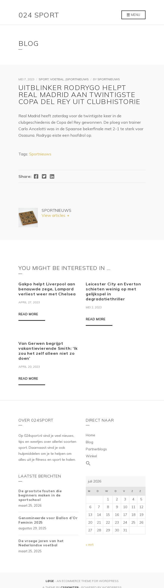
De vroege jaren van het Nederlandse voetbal (41, 543)
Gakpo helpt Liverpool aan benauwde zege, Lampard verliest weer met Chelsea (47, 288)
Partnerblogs (96, 449)
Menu (133, 15)
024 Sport (38, 14)
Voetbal (57, 79)
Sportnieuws (108, 79)
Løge (50, 581)
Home (90, 435)
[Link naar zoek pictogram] (116, 463)
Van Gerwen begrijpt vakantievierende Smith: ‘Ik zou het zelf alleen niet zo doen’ (48, 351)
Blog (89, 442)
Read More (28, 314)
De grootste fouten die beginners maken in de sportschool (40, 495)
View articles (54, 215)
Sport (44, 79)
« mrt (89, 544)
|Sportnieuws (77, 79)
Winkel (91, 456)
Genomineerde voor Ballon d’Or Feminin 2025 (48, 520)
